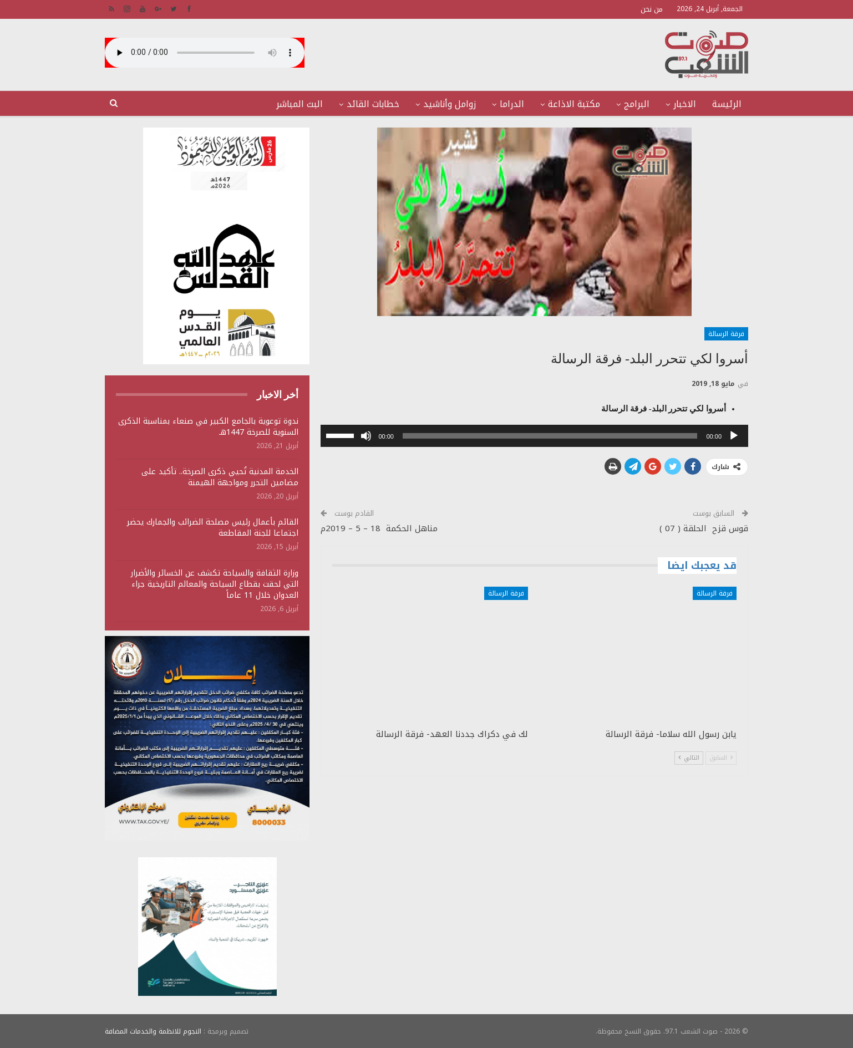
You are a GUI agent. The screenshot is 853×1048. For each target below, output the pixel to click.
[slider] (550, 436)
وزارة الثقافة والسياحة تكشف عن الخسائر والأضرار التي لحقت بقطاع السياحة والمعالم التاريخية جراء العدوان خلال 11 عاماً (214, 584)
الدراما (512, 104)
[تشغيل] (733, 435)
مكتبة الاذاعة (574, 104)
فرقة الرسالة (726, 334)
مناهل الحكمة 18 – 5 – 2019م (379, 528)
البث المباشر (299, 104)
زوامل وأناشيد (449, 104)
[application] (534, 436)
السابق (721, 758)
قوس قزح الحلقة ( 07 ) (703, 528)
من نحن (652, 9)
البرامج (636, 104)
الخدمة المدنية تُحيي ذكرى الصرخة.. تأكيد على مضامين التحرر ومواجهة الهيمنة (219, 477)
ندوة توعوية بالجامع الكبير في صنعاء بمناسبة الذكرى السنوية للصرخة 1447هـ (208, 427)
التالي (688, 758)
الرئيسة (727, 104)
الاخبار (684, 104)
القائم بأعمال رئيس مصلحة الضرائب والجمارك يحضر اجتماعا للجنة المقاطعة (212, 528)
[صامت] (366, 435)
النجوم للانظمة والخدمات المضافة (153, 1031)
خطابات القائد (373, 104)
